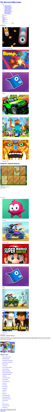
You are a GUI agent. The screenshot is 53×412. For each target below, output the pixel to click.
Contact (1, 409)
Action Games (8, 5)
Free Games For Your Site (11, 409)
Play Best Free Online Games (10, 2)
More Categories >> (8, 13)
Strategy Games (8, 10)
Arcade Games (8, 8)
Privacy (4, 410)
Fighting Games (8, 12)
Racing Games (8, 6)
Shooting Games (8, 7)
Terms (1, 410)
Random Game (2, 411)
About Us (5, 409)
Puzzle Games (8, 9)
